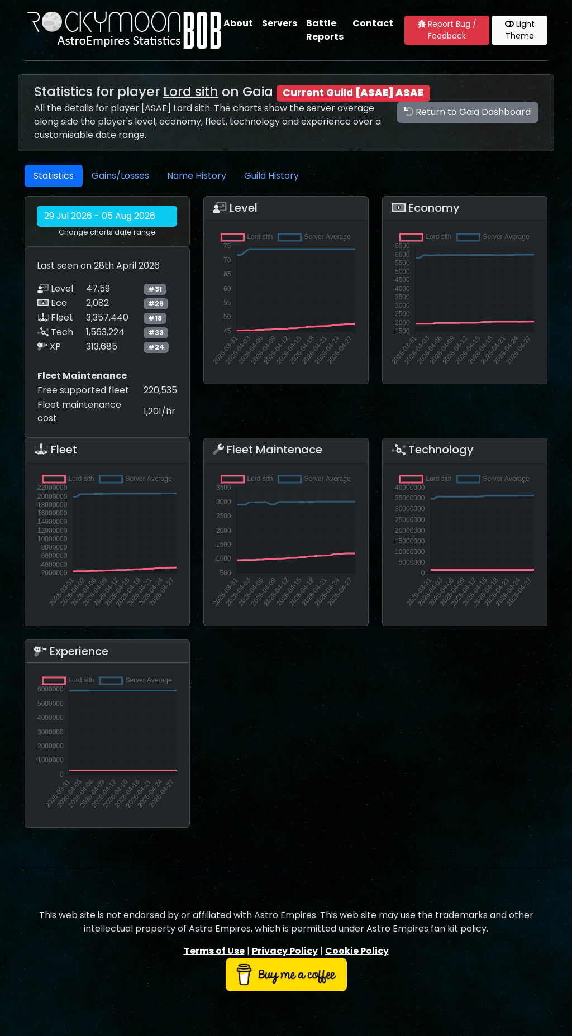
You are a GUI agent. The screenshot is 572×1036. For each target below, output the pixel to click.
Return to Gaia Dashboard (467, 112)
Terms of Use (214, 950)
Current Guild (353, 92)
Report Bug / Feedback (447, 29)
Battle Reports (325, 30)
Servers (279, 23)
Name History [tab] (196, 175)
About (238, 23)
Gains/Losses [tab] (120, 175)
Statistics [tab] (54, 175)
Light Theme (520, 29)
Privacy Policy (285, 950)
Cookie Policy (357, 950)
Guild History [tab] (271, 175)
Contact (372, 23)
